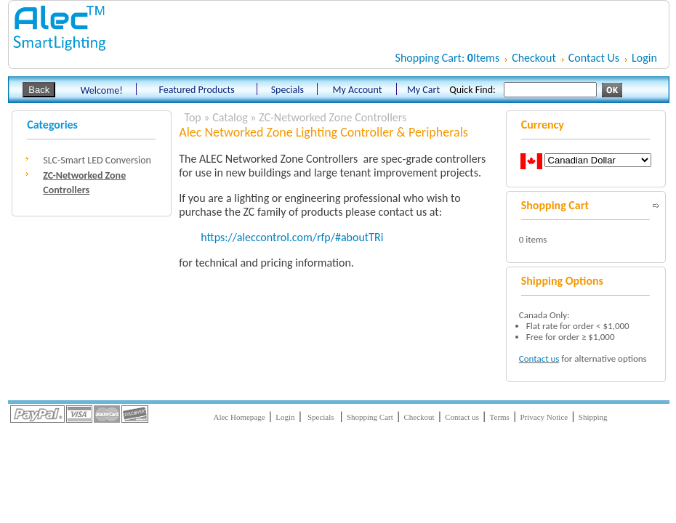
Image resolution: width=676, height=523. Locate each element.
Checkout (534, 58)
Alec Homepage (239, 417)
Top (193, 117)
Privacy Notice (544, 417)
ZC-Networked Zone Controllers (332, 117)
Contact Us (593, 58)
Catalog (230, 117)
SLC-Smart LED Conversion (97, 160)
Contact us (539, 358)
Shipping (593, 417)
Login (644, 58)
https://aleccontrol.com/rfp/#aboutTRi (292, 237)
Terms (500, 417)
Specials (287, 90)
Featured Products (197, 90)
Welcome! (102, 90)
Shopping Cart (370, 417)
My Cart (423, 90)
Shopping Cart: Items (447, 58)
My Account (357, 90)
